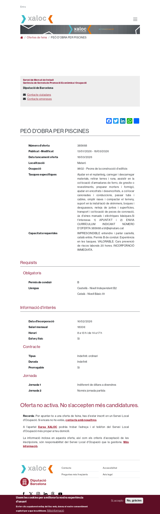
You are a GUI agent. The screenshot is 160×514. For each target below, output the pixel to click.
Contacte (66, 468)
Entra (23, 7)
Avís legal (108, 474)
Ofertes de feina (37, 37)
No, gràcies (134, 500)
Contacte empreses (39, 99)
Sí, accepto (117, 500)
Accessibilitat (110, 468)
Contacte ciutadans (39, 94)
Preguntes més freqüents (75, 474)
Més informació (55, 510)
